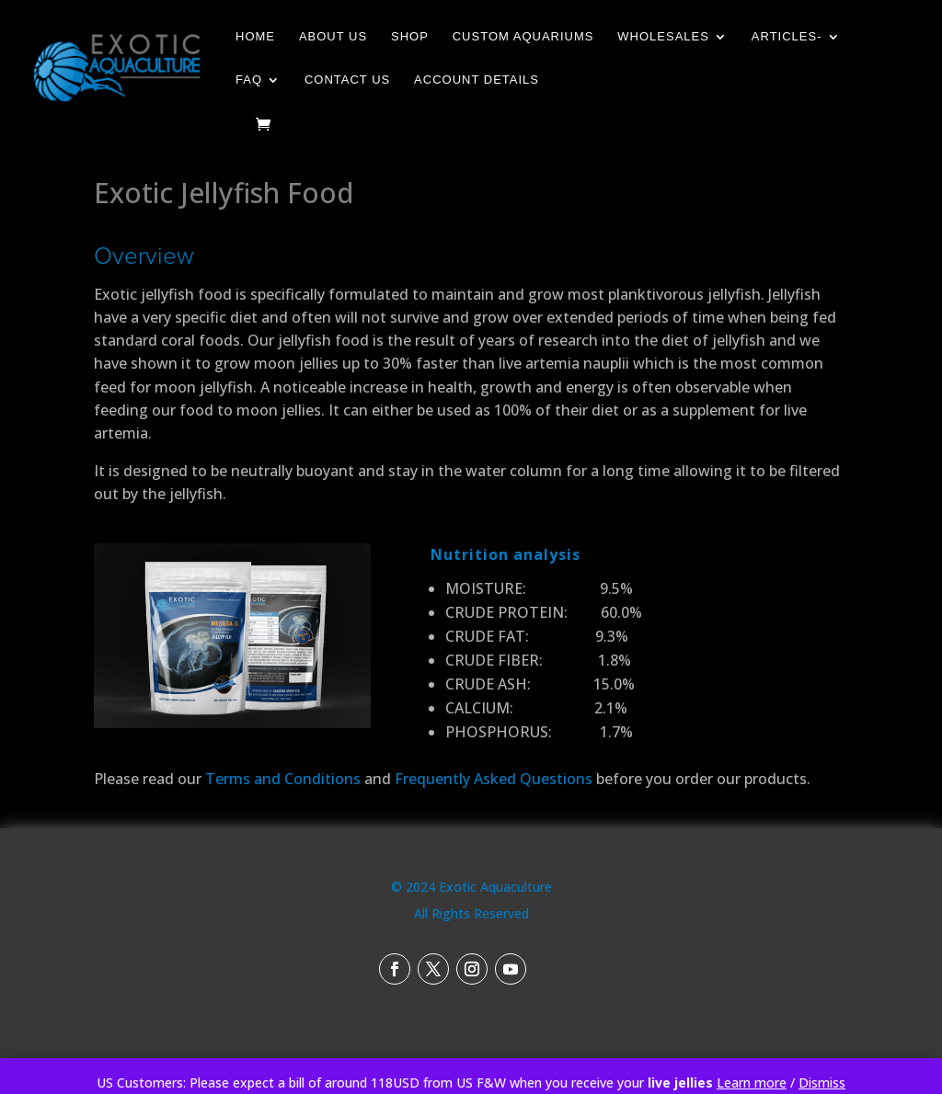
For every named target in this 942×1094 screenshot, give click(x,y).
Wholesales (663, 36)
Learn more (752, 1082)
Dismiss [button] (821, 1082)
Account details (476, 80)
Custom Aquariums (523, 36)
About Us (333, 36)
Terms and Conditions (283, 779)
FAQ (249, 80)
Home (255, 36)
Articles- (787, 36)
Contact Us (347, 80)
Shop (410, 36)
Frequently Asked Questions (493, 779)
